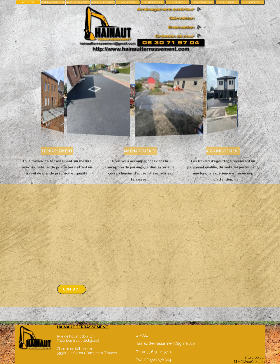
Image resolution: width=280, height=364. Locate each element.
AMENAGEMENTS (78, 2)
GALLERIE (227, 2)
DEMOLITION (153, 2)
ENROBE (177, 2)
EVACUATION (202, 2)
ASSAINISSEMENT (103, 2)
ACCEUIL (28, 2)
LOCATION (128, 2)
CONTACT (252, 2)
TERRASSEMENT (53, 2)
